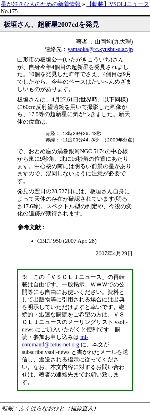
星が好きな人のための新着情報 (41, 4)
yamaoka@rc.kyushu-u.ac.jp (100, 49)
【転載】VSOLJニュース (117, 4)
